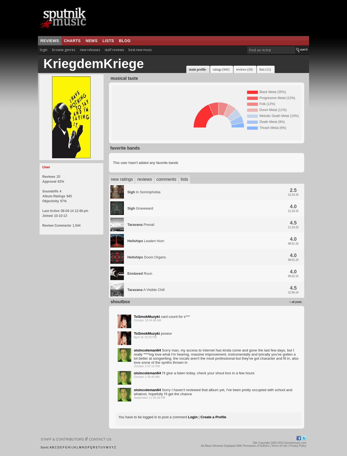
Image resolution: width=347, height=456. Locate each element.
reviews (49, 41)
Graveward (140, 208)
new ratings (122, 179)
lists (108, 41)
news (92, 41)
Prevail (141, 225)
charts (72, 41)
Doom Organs (146, 257)
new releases (90, 49)
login (43, 49)
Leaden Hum (145, 241)
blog (125, 41)
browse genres (63, 49)
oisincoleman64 (147, 350)
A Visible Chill (146, 290)
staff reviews (114, 49)
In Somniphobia (143, 192)
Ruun (139, 273)
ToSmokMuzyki (147, 317)
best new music (140, 49)
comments (166, 179)
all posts (297, 301)
